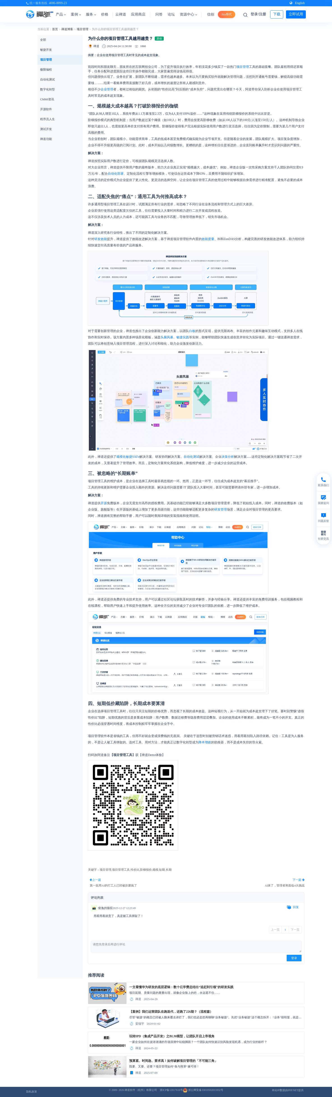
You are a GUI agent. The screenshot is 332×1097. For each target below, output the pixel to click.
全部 (43, 39)
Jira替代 (226, 14)
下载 (276, 14)
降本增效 (204, 742)
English (297, 3)
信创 (210, 14)
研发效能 (100, 239)
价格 (104, 14)
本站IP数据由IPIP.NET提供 (288, 1090)
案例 (76, 14)
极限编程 (46, 69)
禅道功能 (46, 139)
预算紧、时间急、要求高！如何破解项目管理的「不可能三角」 (173, 1061)
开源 (104, 503)
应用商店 (138, 14)
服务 (91, 14)
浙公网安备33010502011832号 (203, 1090)
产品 (61, 14)
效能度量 (208, 239)
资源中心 (188, 14)
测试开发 (46, 129)
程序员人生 (47, 119)
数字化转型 (47, 89)
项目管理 (82, 29)
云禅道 (120, 14)
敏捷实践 (182, 337)
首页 (55, 29)
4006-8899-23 (58, 3)
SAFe (135, 456)
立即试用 (296, 14)
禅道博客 (67, 29)
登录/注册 (258, 14)
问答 (159, 14)
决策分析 (227, 456)
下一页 (295, 929)
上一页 (275, 929)
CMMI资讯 (47, 99)
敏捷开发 (46, 49)
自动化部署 (116, 173)
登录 (294, 958)
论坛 (171, 14)
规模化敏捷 (124, 456)
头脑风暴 (167, 337)
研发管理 (220, 509)
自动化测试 (47, 79)
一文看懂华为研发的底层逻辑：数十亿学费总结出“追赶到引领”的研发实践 (181, 987)
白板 (192, 331)
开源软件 (46, 109)
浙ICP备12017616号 (171, 1090)
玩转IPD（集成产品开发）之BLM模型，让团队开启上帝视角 (171, 1036)
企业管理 (107, 89)
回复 (293, 907)
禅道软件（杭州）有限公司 (140, 1090)
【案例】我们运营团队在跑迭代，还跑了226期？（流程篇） (171, 1011)
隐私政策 (31, 1091)
